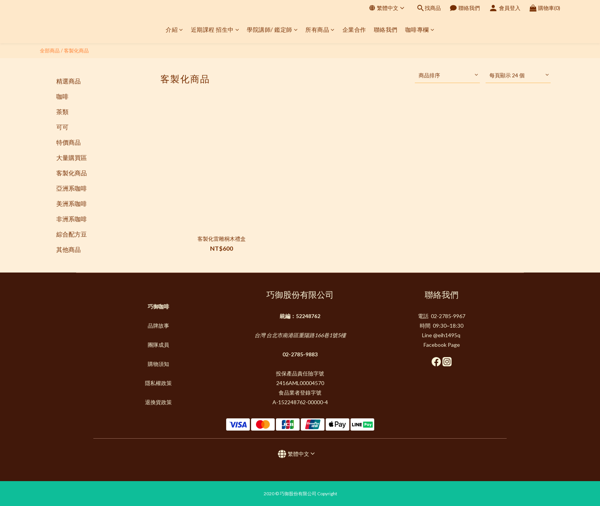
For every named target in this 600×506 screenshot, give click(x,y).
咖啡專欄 (420, 29)
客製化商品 (76, 50)
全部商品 (50, 50)
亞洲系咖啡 (71, 188)
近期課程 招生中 (215, 29)
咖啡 (62, 96)
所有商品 (320, 29)
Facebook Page (442, 344)
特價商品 (68, 142)
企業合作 (354, 29)
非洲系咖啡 (71, 218)
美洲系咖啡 (71, 203)
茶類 (62, 111)
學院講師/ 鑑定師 (272, 29)
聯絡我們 (386, 29)
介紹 (174, 29)
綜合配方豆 (71, 234)
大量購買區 (71, 157)
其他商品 (68, 249)
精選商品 (68, 81)
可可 (62, 127)
